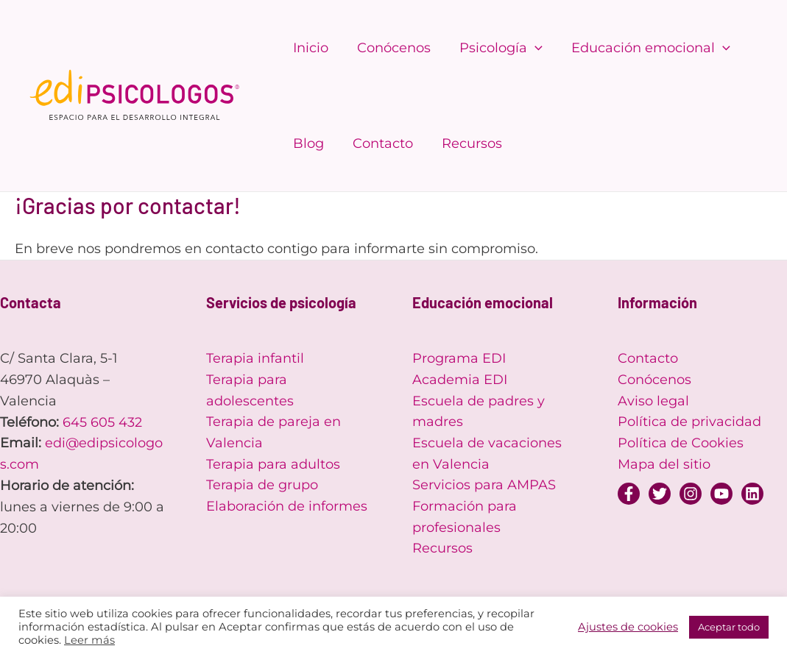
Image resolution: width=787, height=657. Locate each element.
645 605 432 (102, 422)
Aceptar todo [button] (729, 627)
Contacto (379, 143)
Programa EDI (459, 358)
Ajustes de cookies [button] (628, 626)
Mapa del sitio (664, 464)
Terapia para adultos (273, 464)
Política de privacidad (689, 422)
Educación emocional (642, 48)
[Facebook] (629, 494)
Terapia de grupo (262, 485)
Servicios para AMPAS (484, 485)
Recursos (466, 143)
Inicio (309, 48)
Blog (307, 143)
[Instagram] (691, 494)
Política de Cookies (681, 443)
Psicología (495, 48)
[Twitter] (660, 494)
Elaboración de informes (286, 507)
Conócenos (390, 48)
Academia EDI (459, 380)
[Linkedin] (752, 494)
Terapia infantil (255, 358)
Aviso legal (653, 401)
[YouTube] (721, 494)
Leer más (89, 640)
